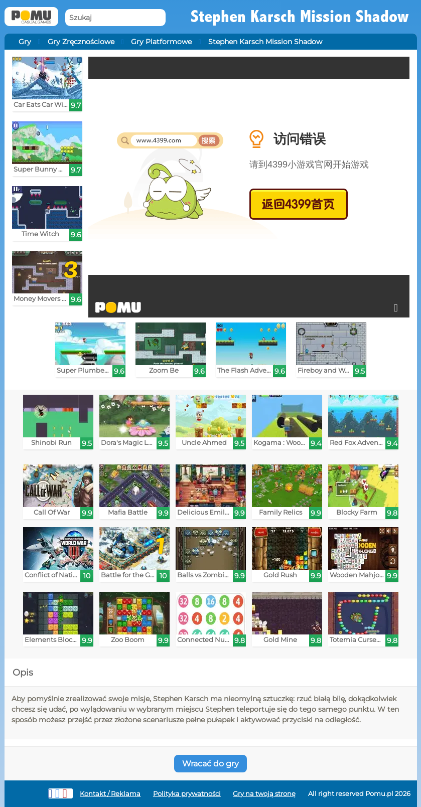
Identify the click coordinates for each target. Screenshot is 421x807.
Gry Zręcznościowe (81, 41)
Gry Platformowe (161, 41)
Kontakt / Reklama (110, 793)
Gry (25, 41)
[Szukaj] (115, 18)
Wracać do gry (210, 763)
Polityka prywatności (187, 793)
